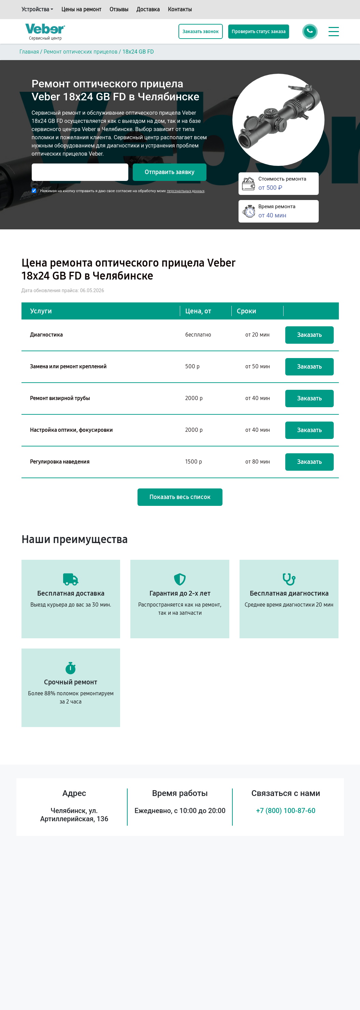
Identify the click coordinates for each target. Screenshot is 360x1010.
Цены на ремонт (81, 9)
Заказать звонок (201, 31)
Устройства (35, 9)
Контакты (180, 9)
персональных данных (185, 191)
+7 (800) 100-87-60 (286, 811)
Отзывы (119, 9)
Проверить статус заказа (259, 31)
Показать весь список (180, 497)
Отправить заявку (170, 172)
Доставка (148, 9)
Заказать (309, 335)
